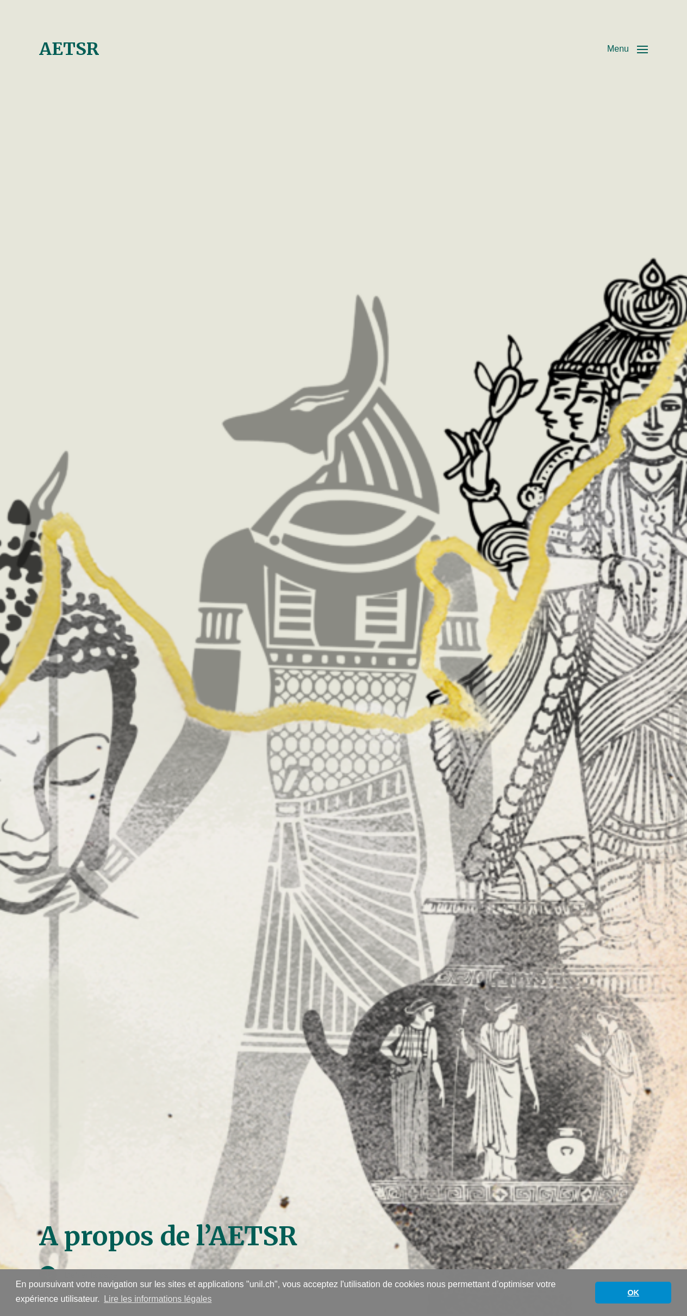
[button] (627, 48)
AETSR (69, 49)
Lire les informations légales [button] (157, 1298)
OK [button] (633, 1292)
